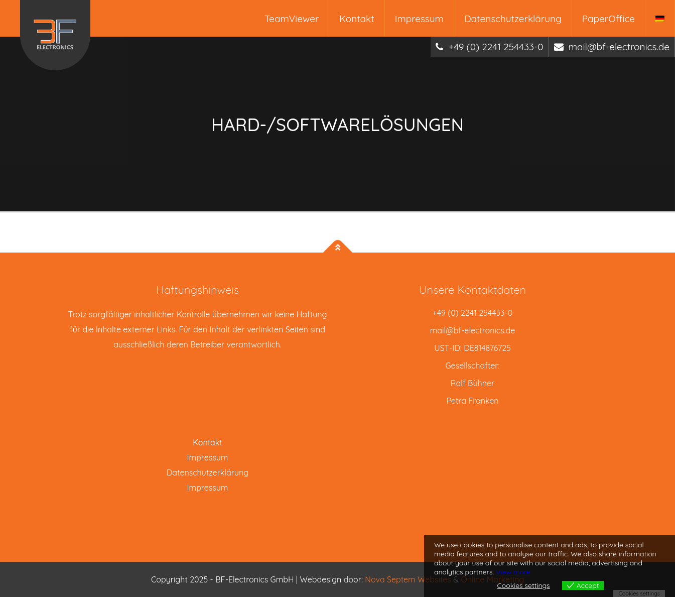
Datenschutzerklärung (513, 19)
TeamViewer (291, 19)
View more (513, 571)
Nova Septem (391, 579)
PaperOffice (608, 19)
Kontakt (356, 19)
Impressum (419, 19)
